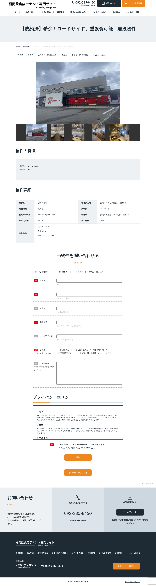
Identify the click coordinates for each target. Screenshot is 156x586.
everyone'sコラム (133, 553)
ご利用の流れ (45, 12)
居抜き (30, 55)
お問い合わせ (109, 3)
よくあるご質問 (132, 12)
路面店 (64, 55)
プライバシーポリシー (132, 582)
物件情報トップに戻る (78, 473)
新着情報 (118, 553)
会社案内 (116, 12)
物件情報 (30, 12)
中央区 (20, 55)
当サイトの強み (99, 12)
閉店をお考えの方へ (78, 12)
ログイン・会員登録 (133, 3)
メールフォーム (129, 512)
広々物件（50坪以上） (47, 55)
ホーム (17, 12)
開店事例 (61, 12)
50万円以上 (100, 55)
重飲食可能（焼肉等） (81, 55)
